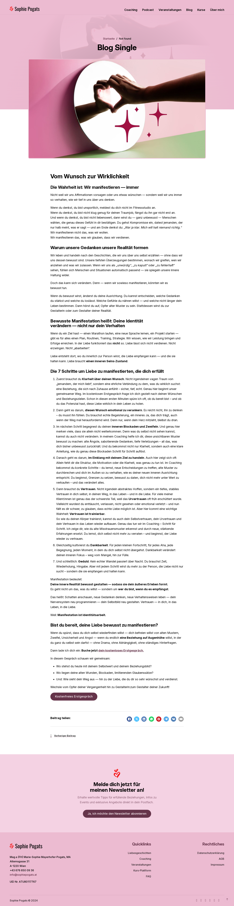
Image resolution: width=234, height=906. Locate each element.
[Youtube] (205, 900)
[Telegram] (166, 719)
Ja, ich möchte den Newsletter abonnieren (117, 813)
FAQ (148, 876)
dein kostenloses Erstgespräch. (121, 650)
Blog (189, 10)
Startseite (109, 38)
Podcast (148, 10)
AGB (221, 858)
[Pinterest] (158, 719)
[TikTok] (209, 900)
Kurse (201, 10)
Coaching (130, 10)
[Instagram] (201, 900)
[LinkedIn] (144, 719)
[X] (136, 719)
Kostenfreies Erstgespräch (74, 696)
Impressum (217, 864)
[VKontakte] (173, 719)
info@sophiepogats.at (23, 874)
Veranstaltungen (170, 10)
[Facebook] (129, 719)
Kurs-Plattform (142, 870)
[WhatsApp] (151, 719)
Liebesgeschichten (139, 853)
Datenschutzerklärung (210, 853)
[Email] (181, 719)
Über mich (217, 10)
